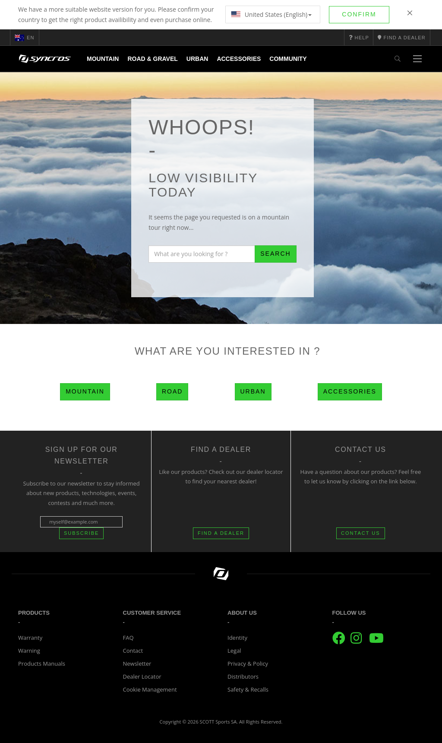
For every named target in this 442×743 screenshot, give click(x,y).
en (25, 37)
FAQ (128, 637)
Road (172, 391)
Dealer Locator (142, 676)
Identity (237, 637)
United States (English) (271, 14)
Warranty (30, 637)
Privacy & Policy (247, 663)
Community (287, 58)
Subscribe (81, 533)
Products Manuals (41, 663)
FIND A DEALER (221, 533)
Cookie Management (150, 689)
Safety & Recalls (247, 689)
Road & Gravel (152, 58)
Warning (29, 650)
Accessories (239, 58)
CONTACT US (360, 533)
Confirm (359, 14)
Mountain (103, 58)
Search (275, 253)
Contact (133, 650)
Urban (197, 58)
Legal (234, 650)
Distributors (243, 676)
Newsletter (137, 663)
